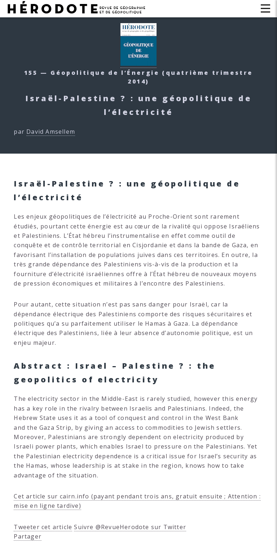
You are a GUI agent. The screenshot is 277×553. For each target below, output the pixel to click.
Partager (27, 536)
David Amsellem (50, 132)
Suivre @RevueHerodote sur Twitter (130, 527)
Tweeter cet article (43, 527)
